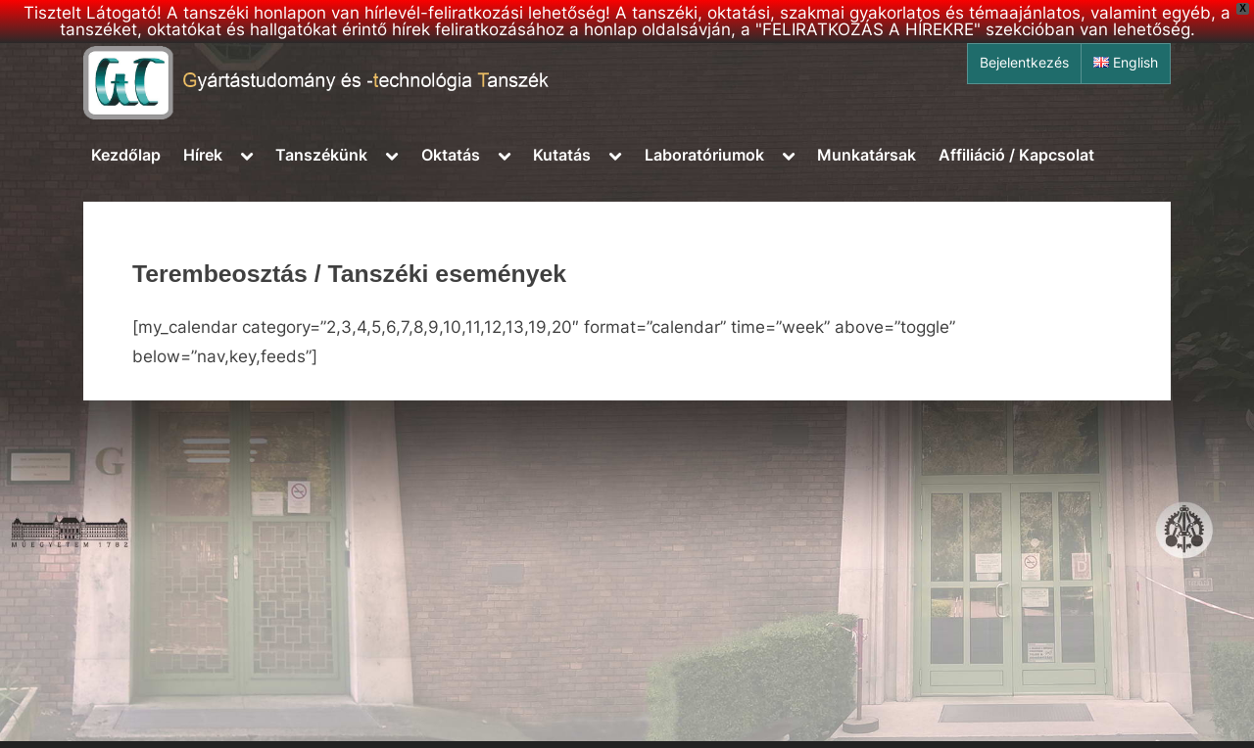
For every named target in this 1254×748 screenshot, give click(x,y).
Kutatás (562, 154)
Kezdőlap (126, 154)
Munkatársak (866, 154)
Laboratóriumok (704, 154)
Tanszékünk (321, 154)
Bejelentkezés (1024, 62)
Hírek (202, 154)
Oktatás (450, 154)
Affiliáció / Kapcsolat (1016, 154)
